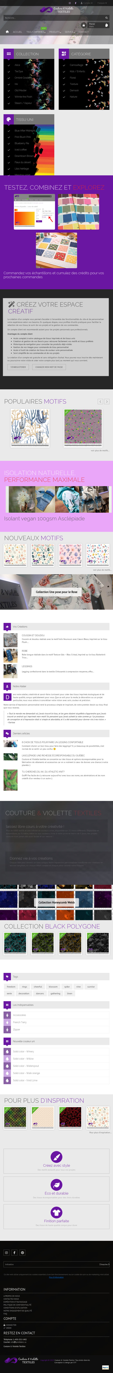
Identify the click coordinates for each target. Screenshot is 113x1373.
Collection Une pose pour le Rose (56, 592)
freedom (11, 986)
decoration (24, 993)
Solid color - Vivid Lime (20, 1080)
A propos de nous (12, 1296)
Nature (68, 97)
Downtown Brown (19, 156)
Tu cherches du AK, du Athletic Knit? (43, 772)
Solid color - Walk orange (22, 1073)
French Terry (15, 1022)
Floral (68, 78)
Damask (69, 90)
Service (70, 32)
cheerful (38, 986)
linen (69, 993)
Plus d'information (56, 1277)
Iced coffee (16, 149)
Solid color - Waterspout (21, 1066)
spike (67, 986)
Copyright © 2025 (47, 1360)
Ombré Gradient (18, 78)
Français (102, 3)
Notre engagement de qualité (18, 1310)
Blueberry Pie (17, 143)
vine (78, 986)
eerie (9, 993)
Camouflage (71, 65)
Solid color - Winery (19, 1051)
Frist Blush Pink (18, 137)
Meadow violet (17, 175)
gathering (55, 993)
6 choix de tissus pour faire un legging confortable (52, 742)
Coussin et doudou (33, 635)
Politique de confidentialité (17, 1305)
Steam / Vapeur (18, 103)
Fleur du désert (18, 162)
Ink (11, 84)
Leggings (27, 666)
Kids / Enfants (72, 71)
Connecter (10, 1325)
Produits (55, 32)
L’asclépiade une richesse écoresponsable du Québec (53, 755)
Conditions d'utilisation (15, 1308)
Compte (87, 3)
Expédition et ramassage (15, 1302)
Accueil (17, 32)
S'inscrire (104, 1264)
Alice (12, 65)
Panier (96, 25)
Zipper (12, 1029)
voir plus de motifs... (100, 450)
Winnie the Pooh (18, 97)
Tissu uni (24, 119)
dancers (40, 993)
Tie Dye (14, 71)
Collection (27, 54)
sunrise (91, 986)
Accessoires (15, 1015)
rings (24, 986)
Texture (69, 84)
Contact (84, 32)
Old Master (15, 90)
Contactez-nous (11, 1299)
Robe (25, 651)
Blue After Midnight (20, 130)
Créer (7, 1328)
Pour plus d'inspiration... (100, 1132)
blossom (53, 986)
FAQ (5, 1313)
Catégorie (81, 54)
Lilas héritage (17, 168)
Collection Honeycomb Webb (57, 902)
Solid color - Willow (19, 1058)
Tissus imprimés (36, 30)
